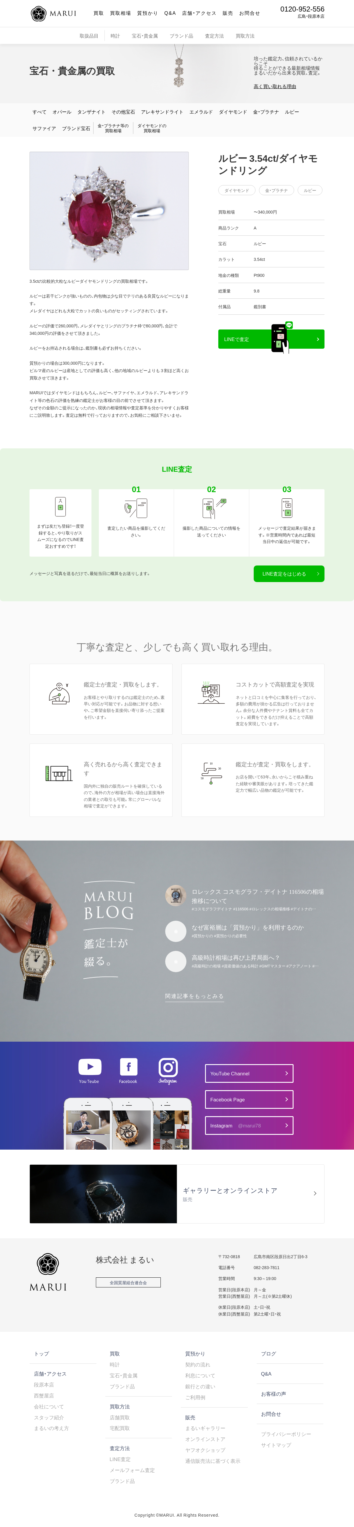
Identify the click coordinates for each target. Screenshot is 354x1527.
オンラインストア (205, 1438)
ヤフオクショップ (205, 1449)
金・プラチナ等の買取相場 (113, 128)
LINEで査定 (236, 338)
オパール (62, 111)
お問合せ (249, 12)
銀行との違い (200, 1386)
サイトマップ (276, 1444)
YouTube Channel (229, 1073)
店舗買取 (120, 1417)
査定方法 (214, 35)
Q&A (170, 12)
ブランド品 (181, 35)
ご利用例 (195, 1397)
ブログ (268, 1353)
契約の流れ (197, 1364)
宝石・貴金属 (145, 35)
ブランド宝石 (76, 128)
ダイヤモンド (233, 111)
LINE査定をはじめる (284, 573)
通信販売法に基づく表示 (212, 1460)
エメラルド (201, 111)
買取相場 (120, 12)
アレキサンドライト (162, 111)
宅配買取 (120, 1427)
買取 (99, 12)
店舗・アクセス (199, 12)
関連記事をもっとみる (194, 996)
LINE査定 (120, 1459)
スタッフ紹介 (49, 1417)
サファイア (44, 128)
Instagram (235, 1126)
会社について (49, 1406)
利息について (200, 1375)
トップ (41, 1353)
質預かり (147, 12)
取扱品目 (89, 35)
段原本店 (44, 1384)
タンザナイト (91, 111)
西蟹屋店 (44, 1395)
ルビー (292, 111)
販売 (228, 12)
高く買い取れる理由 (275, 86)
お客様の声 (273, 1393)
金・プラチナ (266, 111)
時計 (115, 35)
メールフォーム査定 (132, 1469)
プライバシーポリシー (286, 1433)
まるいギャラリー (205, 1427)
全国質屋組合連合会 (128, 1282)
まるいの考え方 (51, 1427)
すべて (39, 111)
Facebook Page (227, 1099)
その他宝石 (123, 111)
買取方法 (245, 35)
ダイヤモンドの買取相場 (151, 128)
